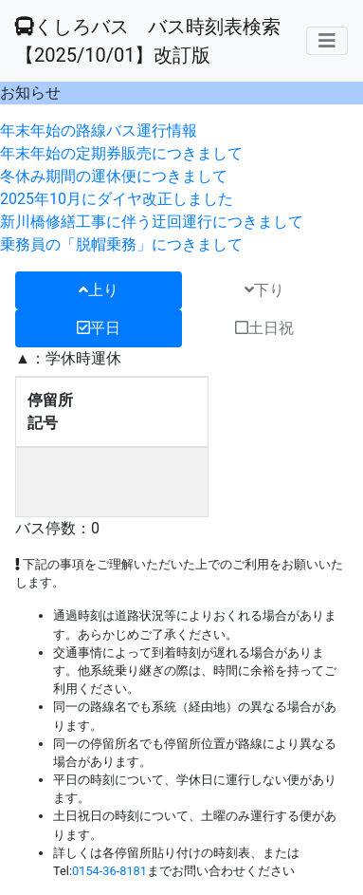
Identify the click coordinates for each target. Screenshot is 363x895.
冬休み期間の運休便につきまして (113, 176)
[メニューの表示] (327, 41)
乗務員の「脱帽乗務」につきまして (121, 244)
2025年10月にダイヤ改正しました (116, 199)
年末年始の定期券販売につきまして (121, 153)
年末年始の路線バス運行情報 (98, 130)
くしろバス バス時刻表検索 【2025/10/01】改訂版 (148, 40)
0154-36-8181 (109, 871)
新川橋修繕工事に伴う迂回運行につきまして (151, 222)
